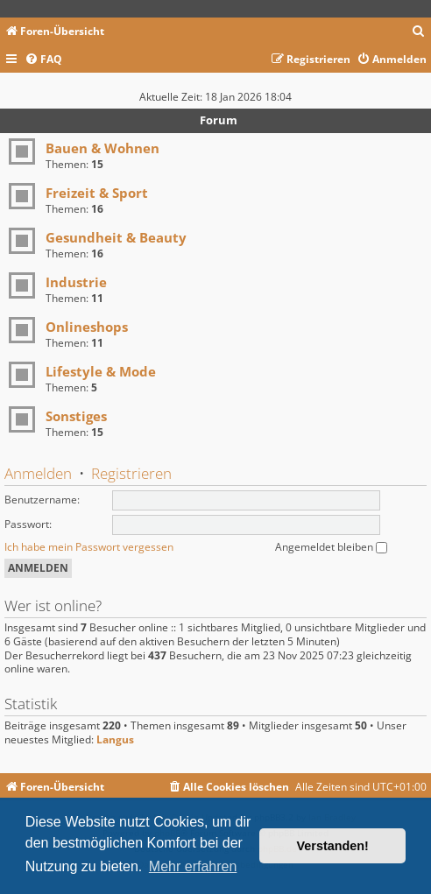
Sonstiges (76, 416)
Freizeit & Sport (97, 192)
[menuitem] (419, 32)
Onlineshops (87, 326)
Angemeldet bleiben (331, 546)
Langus (115, 740)
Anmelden (38, 473)
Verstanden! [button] (333, 846)
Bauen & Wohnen (102, 148)
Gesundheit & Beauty (116, 237)
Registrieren (131, 473)
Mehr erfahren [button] (193, 866)
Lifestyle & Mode (101, 371)
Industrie (76, 282)
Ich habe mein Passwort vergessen (88, 546)
